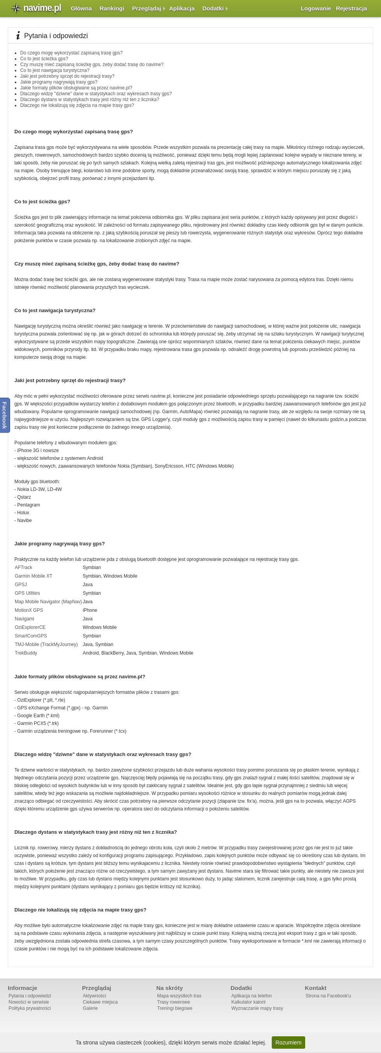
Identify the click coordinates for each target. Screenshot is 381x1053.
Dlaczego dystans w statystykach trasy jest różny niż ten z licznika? (89, 99)
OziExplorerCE (30, 627)
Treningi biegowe (174, 1008)
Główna (81, 8)
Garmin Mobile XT (33, 576)
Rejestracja (351, 8)
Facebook (5, 415)
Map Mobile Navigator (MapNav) (48, 601)
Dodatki (213, 8)
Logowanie (316, 8)
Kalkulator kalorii (248, 1002)
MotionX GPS (29, 610)
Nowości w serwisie (29, 1002)
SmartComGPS (31, 636)
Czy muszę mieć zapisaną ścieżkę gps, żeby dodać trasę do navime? (92, 64)
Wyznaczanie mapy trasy (257, 1008)
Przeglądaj (146, 8)
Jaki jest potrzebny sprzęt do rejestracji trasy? (67, 76)
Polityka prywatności (30, 1008)
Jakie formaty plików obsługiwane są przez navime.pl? (76, 88)
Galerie (90, 1008)
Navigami (24, 619)
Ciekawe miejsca (100, 1002)
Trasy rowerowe (173, 1002)
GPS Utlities (27, 593)
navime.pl (42, 8)
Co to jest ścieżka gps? (44, 58)
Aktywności (94, 996)
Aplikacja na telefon (251, 996)
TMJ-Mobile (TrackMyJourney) (46, 644)
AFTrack (23, 567)
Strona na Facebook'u (328, 996)
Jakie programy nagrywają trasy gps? (59, 82)
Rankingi (112, 8)
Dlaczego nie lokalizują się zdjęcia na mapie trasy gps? (77, 105)
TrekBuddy (26, 653)
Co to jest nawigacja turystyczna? (54, 70)
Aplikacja (182, 8)
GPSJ (21, 584)
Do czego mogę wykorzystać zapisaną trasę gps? (71, 53)
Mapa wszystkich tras (179, 996)
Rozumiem (289, 1042)
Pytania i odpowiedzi (30, 996)
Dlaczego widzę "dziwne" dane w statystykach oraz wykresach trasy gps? (96, 93)
